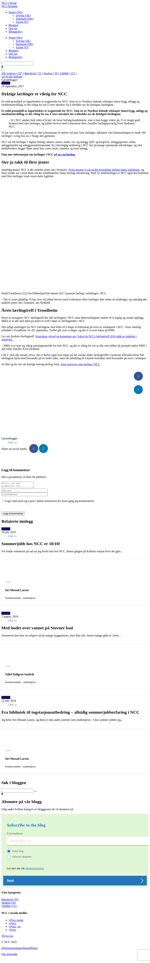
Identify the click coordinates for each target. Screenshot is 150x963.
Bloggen (13, 25)
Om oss (13, 28)
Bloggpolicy (16, 31)
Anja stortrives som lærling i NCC (80, 364)
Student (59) (8, 903)
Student (5, 83)
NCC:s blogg (9, 2)
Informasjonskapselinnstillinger (19, 949)
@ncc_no (15, 927)
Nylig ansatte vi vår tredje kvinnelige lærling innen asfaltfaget (104, 169)
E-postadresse (15, 834)
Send (10, 881)
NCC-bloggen (9, 6)
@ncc (13, 924)
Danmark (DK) (24, 18)
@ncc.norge (17, 921)
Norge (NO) (15, 12)
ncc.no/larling (66, 154)
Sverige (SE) (23, 15)
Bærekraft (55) (9, 900)
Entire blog (18, 852)
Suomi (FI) (22, 21)
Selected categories (22, 857)
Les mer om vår (25, 869)
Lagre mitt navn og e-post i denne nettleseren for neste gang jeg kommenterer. (50, 502)
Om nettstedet (9, 955)
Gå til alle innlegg (11, 76)
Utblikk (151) (9, 907)
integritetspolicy (34, 869)
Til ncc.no (7, 936)
